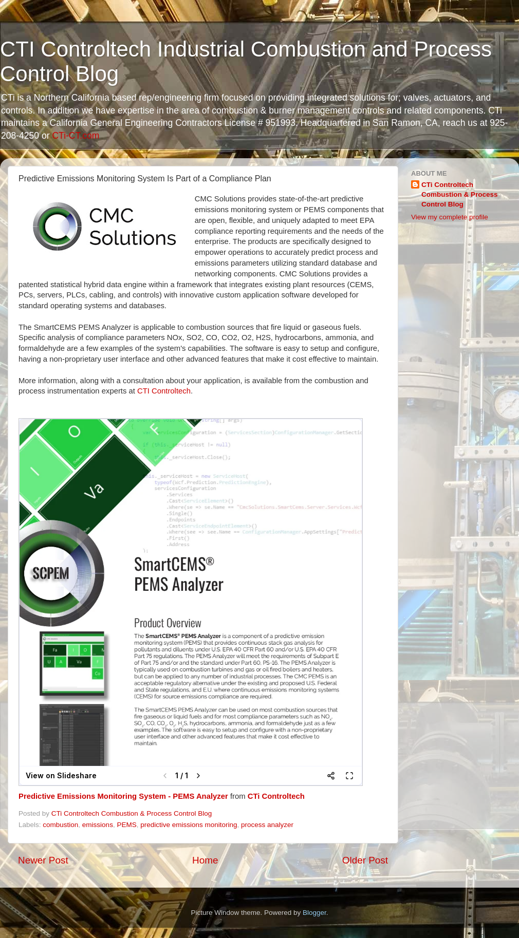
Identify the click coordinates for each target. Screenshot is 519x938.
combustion (60, 825)
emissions (97, 825)
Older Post (365, 860)
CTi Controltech (276, 796)
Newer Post (43, 860)
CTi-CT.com (75, 135)
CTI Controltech (164, 391)
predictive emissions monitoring (188, 825)
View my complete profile (449, 217)
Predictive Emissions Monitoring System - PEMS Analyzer (123, 796)
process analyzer (267, 825)
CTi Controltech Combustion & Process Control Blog (459, 194)
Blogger (314, 912)
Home (205, 860)
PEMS (126, 825)
